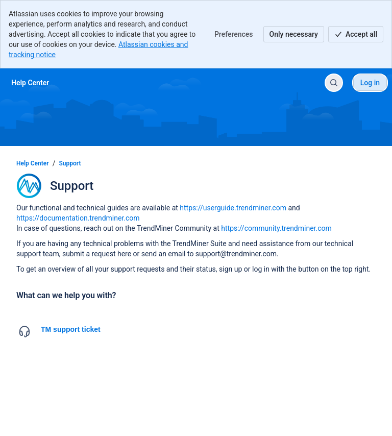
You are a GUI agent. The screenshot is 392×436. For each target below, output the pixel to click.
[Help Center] (30, 82)
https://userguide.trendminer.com (233, 208)
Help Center (32, 163)
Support (70, 163)
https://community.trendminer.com (276, 228)
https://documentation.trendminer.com (78, 218)
